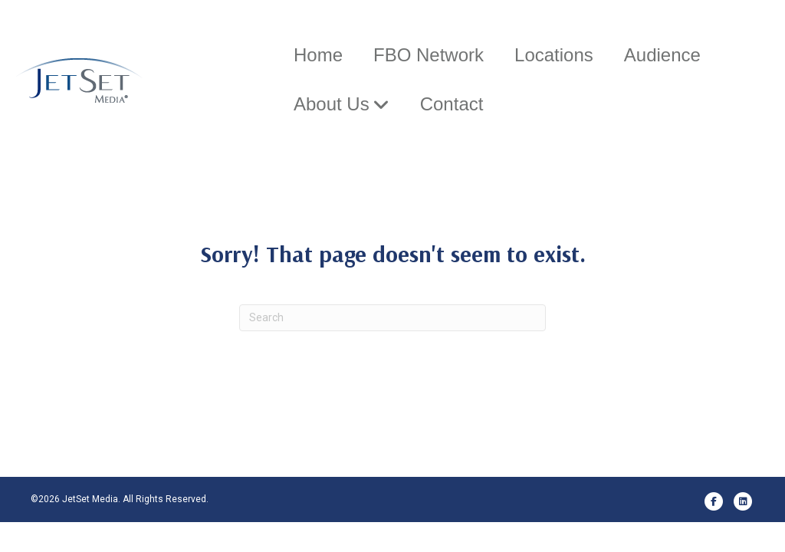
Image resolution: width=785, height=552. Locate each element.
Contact (450, 104)
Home (316, 54)
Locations (552, 54)
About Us (330, 104)
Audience (660, 54)
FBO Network (427, 54)
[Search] (392, 347)
